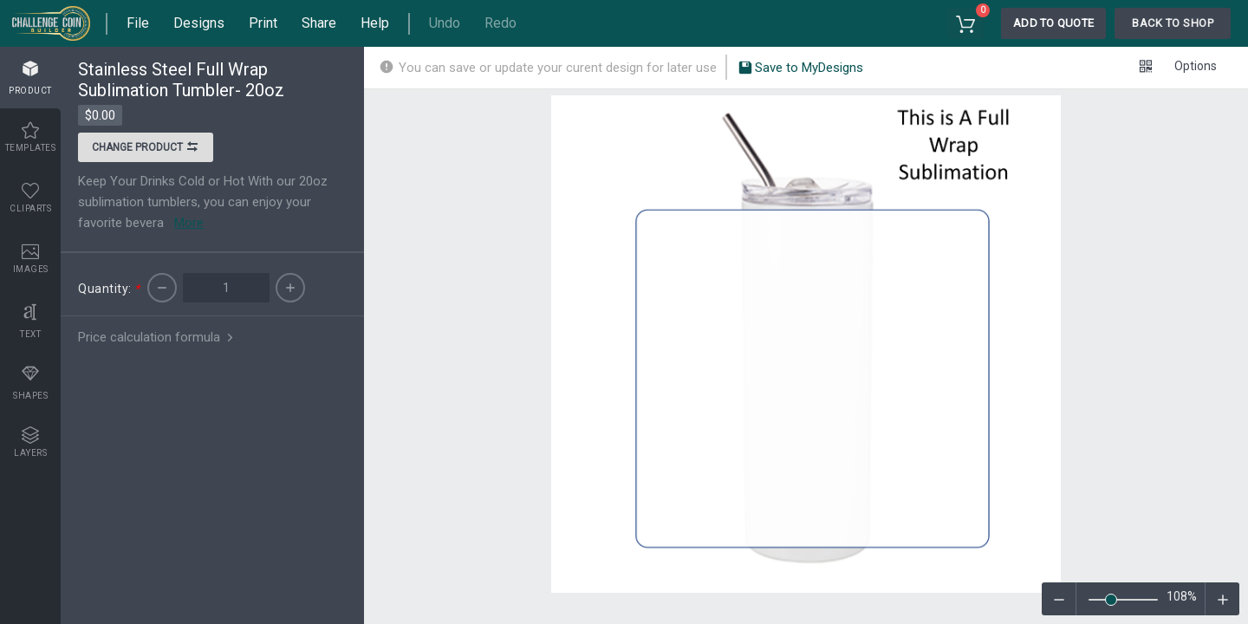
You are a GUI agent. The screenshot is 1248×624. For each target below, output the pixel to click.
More (189, 223)
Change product (145, 149)
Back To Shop (1172, 22)
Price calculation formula (157, 337)
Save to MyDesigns (800, 69)
